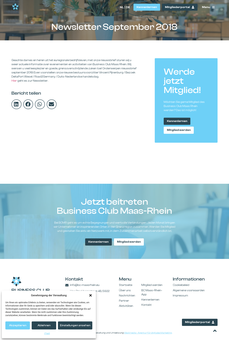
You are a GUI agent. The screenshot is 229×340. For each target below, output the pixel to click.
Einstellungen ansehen (75, 325)
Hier (14, 80)
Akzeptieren (17, 325)
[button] (90, 295)
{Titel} (47, 333)
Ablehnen (44, 325)
